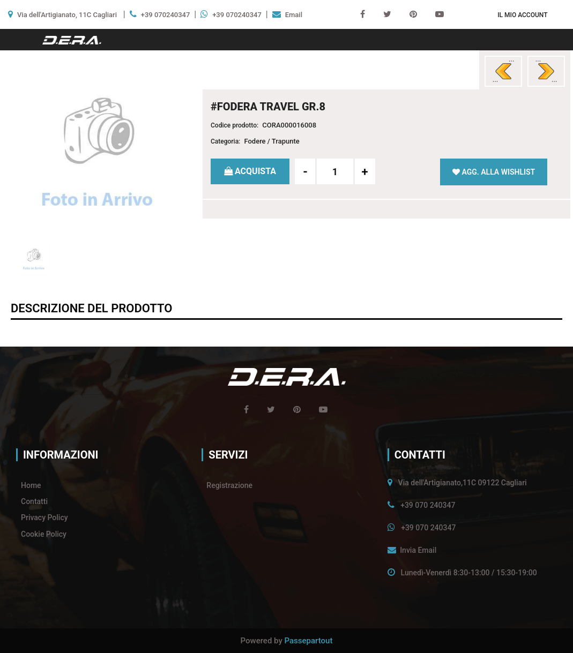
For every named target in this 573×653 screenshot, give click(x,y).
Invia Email (418, 550)
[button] (97, 155)
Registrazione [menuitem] (229, 485)
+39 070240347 (165, 15)
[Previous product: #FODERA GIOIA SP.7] (503, 71)
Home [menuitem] (31, 485)
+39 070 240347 (427, 505)
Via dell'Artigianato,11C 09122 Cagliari (462, 482)
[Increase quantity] (364, 171)
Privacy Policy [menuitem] (44, 517)
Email (293, 15)
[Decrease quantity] (305, 171)
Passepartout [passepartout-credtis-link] (309, 641)
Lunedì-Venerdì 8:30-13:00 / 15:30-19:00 (469, 572)
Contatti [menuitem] (34, 501)
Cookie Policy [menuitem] (43, 534)
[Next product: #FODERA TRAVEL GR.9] (546, 71)
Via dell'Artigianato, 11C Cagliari (67, 15)
